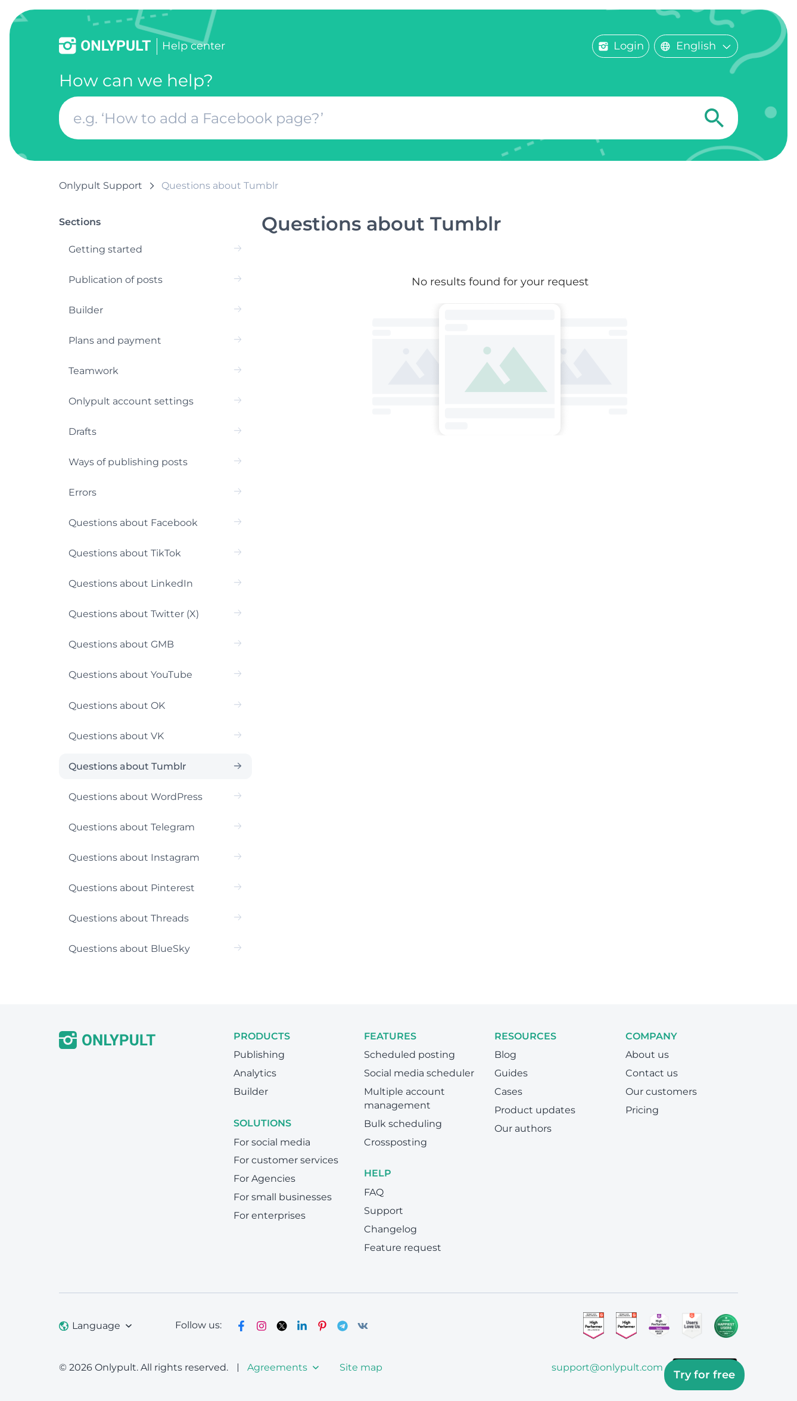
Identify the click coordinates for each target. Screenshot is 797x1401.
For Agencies (264, 1178)
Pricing (642, 1110)
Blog (505, 1054)
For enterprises (270, 1215)
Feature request (402, 1247)
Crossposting (395, 1142)
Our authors (523, 1128)
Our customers (661, 1091)
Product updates (534, 1110)
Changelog (390, 1229)
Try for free (704, 1374)
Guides (511, 1073)
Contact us (651, 1073)
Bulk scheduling (403, 1123)
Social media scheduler (419, 1073)
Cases (508, 1091)
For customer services (286, 1160)
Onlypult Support (100, 185)
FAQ (374, 1192)
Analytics (255, 1073)
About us (647, 1054)
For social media (272, 1142)
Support (383, 1210)
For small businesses (283, 1197)
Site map (361, 1367)
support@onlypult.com (607, 1367)
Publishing (259, 1054)
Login (621, 45)
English (696, 45)
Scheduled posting (409, 1054)
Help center (193, 45)
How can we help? (136, 81)
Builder (251, 1091)
